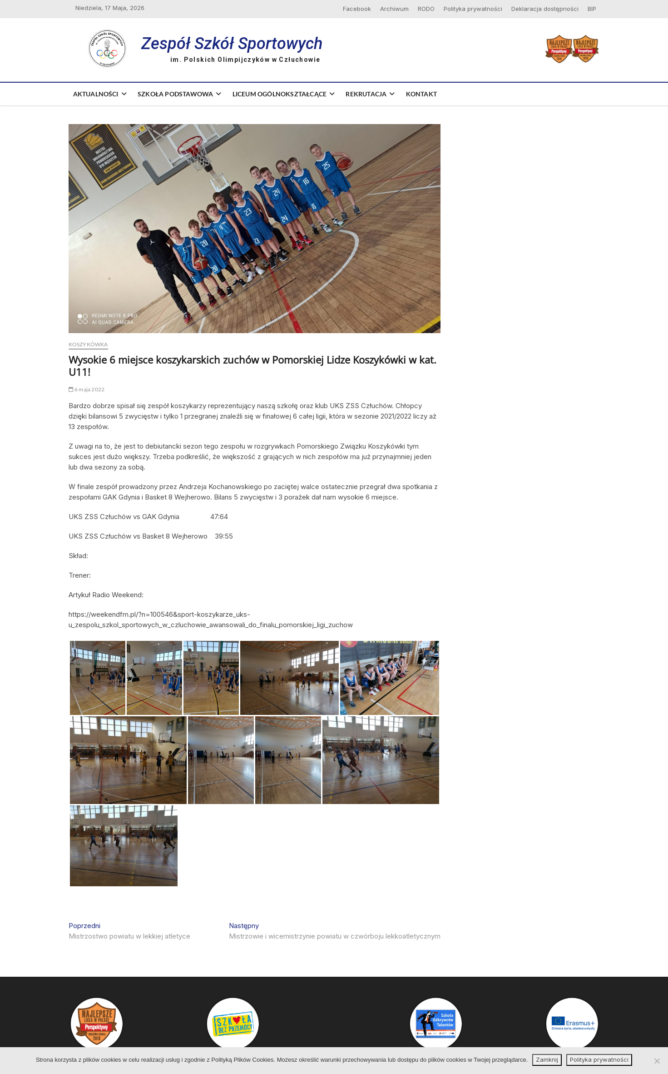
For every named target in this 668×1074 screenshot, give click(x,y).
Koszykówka (88, 344)
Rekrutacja (366, 94)
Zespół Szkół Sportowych (231, 43)
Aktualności (96, 94)
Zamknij (547, 1059)
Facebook (357, 8)
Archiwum (394, 8)
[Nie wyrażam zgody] (656, 1060)
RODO (426, 8)
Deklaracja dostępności (545, 8)
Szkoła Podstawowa (175, 94)
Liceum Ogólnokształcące (280, 94)
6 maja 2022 (87, 389)
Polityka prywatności (473, 8)
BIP (592, 8)
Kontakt (421, 94)
